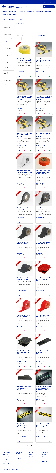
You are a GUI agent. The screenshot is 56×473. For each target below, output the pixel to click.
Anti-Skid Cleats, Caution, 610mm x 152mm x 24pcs (22, 425)
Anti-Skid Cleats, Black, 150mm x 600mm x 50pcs (24, 388)
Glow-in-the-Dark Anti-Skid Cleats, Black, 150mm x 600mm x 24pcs (43, 389)
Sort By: (19, 39)
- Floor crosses (8, 52)
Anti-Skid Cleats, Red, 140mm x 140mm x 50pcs (43, 279)
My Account (45, 454)
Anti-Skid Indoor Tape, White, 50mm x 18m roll (24, 171)
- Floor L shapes (6, 63)
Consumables (12, 11)
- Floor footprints (6, 73)
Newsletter (44, 461)
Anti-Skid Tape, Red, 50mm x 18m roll (23, 315)
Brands (31, 454)
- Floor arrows (8, 48)
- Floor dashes (8, 59)
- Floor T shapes (6, 68)
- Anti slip (7, 41)
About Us (5, 454)
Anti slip (20, 19)
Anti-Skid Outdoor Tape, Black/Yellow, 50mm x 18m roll (24, 97)
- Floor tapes (8, 45)
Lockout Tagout (7, 14)
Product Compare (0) (41, 35)
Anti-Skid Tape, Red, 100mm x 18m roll (42, 315)
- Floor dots (7, 55)
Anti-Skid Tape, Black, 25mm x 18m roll (24, 208)
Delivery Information (8, 456)
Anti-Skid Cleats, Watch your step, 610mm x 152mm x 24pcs (44, 425)
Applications (29, 11)
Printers (5, 11)
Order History (45, 456)
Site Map (18, 458)
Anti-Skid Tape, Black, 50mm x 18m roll (43, 208)
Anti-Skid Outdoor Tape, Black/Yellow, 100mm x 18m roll (24, 135)
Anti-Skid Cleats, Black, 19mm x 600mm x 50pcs (43, 352)
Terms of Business (7, 463)
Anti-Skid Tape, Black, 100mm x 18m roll (24, 242)
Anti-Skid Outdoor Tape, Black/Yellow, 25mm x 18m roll (44, 60)
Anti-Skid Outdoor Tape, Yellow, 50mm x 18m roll (24, 59)
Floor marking (38, 11)
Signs (13, 14)
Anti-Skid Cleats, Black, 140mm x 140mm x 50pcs (24, 352)
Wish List (44, 459)
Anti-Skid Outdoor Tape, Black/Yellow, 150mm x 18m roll (44, 135)
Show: (37, 39)
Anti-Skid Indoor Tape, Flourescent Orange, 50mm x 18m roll (43, 172)
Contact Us (19, 456)
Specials (31, 456)
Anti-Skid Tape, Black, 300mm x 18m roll (24, 278)
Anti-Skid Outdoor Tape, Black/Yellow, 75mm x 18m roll (44, 97)
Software (21, 11)
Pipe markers (48, 11)
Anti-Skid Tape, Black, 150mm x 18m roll (43, 242)
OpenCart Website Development (10, 469)
